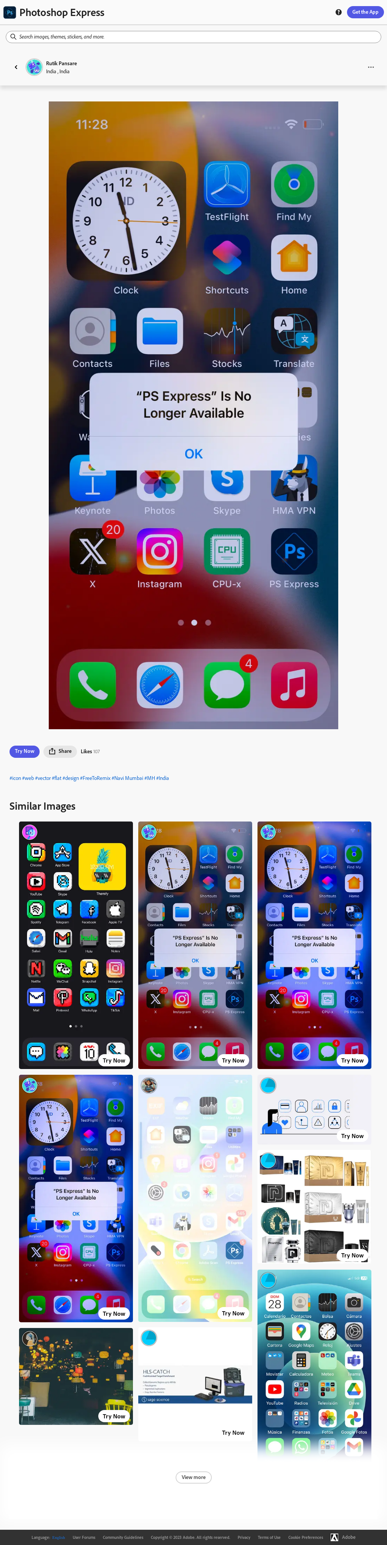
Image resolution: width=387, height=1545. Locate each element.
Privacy (244, 1537)
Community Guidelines (123, 1537)
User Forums (84, 1537)
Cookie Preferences (305, 1537)
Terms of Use (269, 1537)
